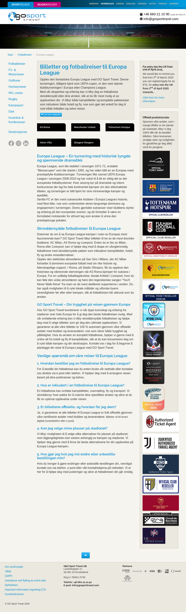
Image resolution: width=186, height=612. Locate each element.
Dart (11, 111)
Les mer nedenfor (51, 114)
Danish (120, 4)
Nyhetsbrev (11, 585)
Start (10, 54)
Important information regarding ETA (25, 589)
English (130, 4)
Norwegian (107, 4)
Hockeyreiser (17, 86)
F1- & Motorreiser (16, 72)
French (163, 4)
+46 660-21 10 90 (155, 14)
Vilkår (8, 571)
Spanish (142, 4)
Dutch (152, 4)
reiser (20, 4)
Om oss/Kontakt (14, 566)
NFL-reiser (16, 93)
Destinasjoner (18, 132)
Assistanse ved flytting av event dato (25, 580)
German (173, 4)
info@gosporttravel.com (159, 19)
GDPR (8, 575)
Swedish (93, 4)
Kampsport (16, 105)
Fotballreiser (25, 54)
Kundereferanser (14, 594)
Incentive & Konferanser (17, 120)
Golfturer (14, 80)
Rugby (13, 99)
